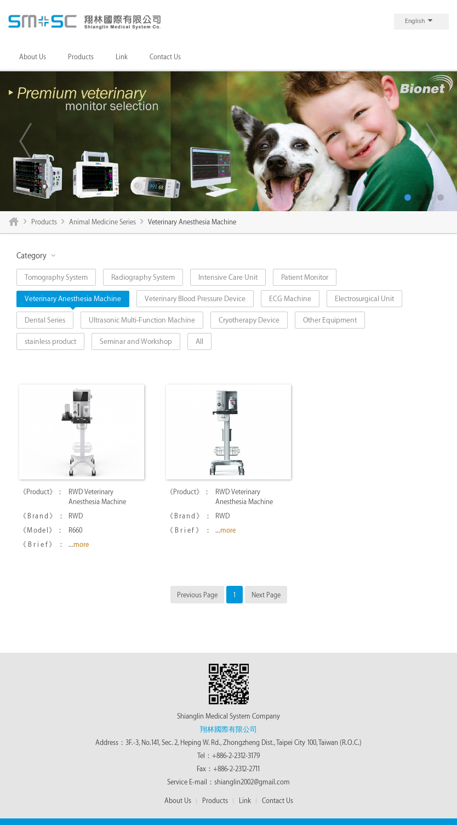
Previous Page (197, 595)
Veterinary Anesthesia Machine (73, 299)
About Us (32, 57)
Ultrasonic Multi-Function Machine (142, 320)
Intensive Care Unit (228, 277)
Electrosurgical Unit (364, 299)
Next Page (266, 595)
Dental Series (45, 320)
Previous (25, 141)
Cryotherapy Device (249, 320)
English (418, 20)
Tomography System (56, 277)
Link (122, 57)
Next (432, 141)
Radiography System (143, 277)
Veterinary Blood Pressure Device (195, 299)
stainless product (50, 341)
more (81, 545)
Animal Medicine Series (102, 222)
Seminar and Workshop (136, 341)
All (199, 341)
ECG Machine (290, 299)
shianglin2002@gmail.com (252, 782)
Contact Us (165, 57)
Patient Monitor (304, 277)
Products (81, 57)
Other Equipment (330, 320)
